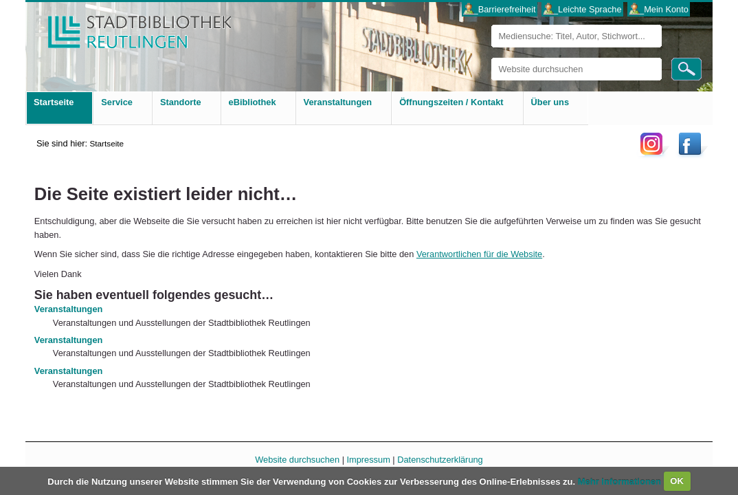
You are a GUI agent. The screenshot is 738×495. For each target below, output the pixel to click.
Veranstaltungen (68, 309)
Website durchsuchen (297, 459)
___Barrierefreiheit (499, 9)
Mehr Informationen (621, 481)
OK (677, 481)
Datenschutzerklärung (439, 459)
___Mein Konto (659, 9)
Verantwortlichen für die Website (479, 254)
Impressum (368, 459)
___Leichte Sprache (583, 9)
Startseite (106, 143)
